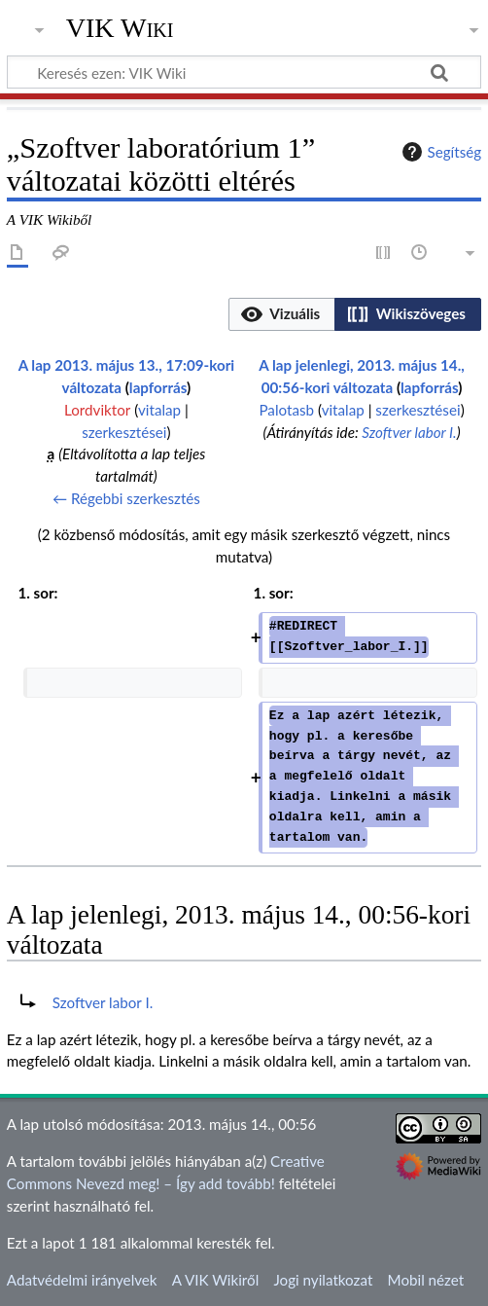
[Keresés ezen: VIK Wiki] (244, 72)
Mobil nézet (426, 1279)
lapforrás (158, 387)
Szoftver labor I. (409, 432)
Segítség (439, 152)
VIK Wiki (120, 28)
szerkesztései (124, 432)
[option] (281, 314)
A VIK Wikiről (215, 1279)
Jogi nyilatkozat (322, 1279)
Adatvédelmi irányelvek (82, 1279)
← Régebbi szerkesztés (126, 498)
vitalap (159, 409)
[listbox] (354, 314)
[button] (281, 314)
